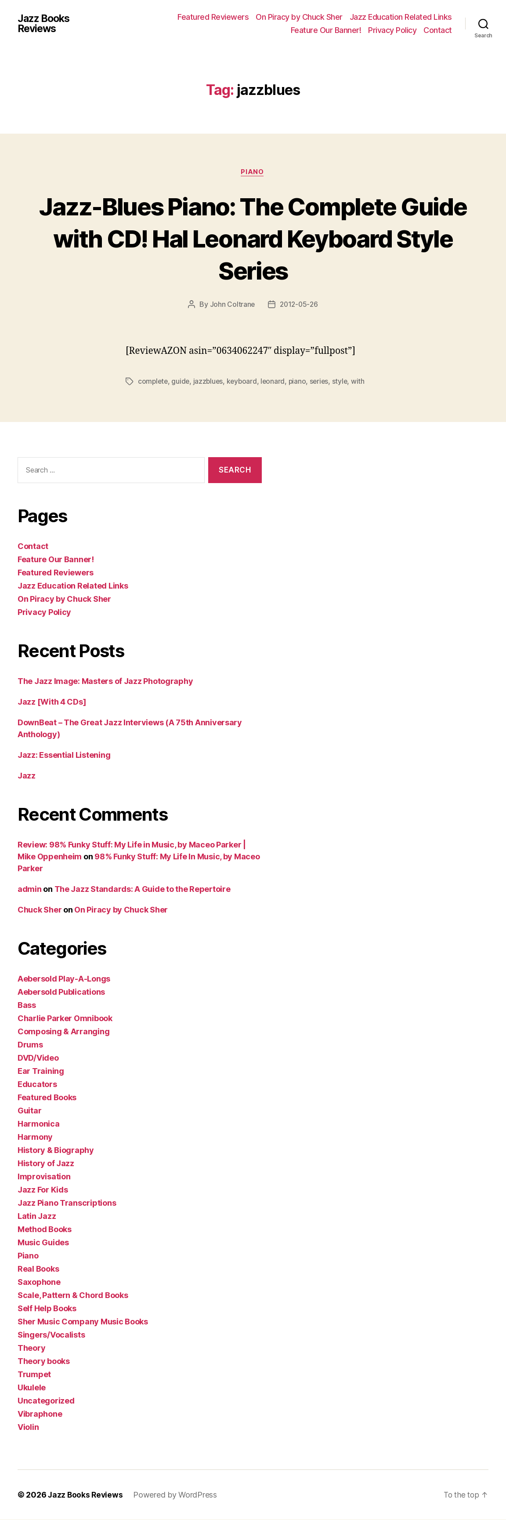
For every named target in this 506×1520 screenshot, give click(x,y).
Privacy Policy (392, 30)
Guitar (29, 1111)
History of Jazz (46, 1163)
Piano (253, 173)
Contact (437, 30)
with (363, 382)
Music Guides (43, 1242)
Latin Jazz (37, 1216)
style (345, 382)
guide (182, 382)
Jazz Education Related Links (401, 17)
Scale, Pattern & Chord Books (73, 1295)
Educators (37, 1084)
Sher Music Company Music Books (83, 1322)
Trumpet (34, 1374)
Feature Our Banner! (326, 30)
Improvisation (44, 1177)
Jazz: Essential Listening (64, 755)
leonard (276, 382)
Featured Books (47, 1097)
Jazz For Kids (43, 1190)
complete (153, 382)
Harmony (35, 1137)
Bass (27, 1005)
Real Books (38, 1269)
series (323, 382)
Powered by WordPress (177, 1495)
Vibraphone (40, 1414)
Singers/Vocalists (51, 1335)
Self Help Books (47, 1308)
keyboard (244, 382)
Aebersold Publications (61, 992)
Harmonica (39, 1124)
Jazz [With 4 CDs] (52, 702)
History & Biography (56, 1150)
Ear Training (41, 1071)
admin (30, 889)
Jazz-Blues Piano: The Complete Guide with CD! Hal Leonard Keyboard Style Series (252, 238)
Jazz (27, 776)
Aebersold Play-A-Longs (64, 979)
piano (301, 382)
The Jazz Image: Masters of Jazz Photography (105, 681)
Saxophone (39, 1282)
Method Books (45, 1229)
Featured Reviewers (213, 17)
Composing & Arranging (63, 1031)
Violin (28, 1427)
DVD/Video (38, 1058)
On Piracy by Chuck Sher (299, 17)
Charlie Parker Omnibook (65, 1018)
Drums (30, 1045)
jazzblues (210, 382)
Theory (31, 1348)
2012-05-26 (299, 305)
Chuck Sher (39, 910)
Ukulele (32, 1388)
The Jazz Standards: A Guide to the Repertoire (142, 889)
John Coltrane (231, 305)
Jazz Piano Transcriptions (67, 1203)
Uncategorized (46, 1401)
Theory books (44, 1361)
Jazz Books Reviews (45, 23)
